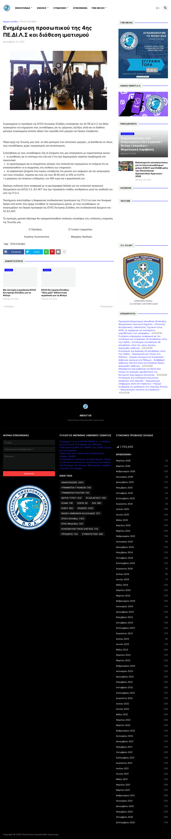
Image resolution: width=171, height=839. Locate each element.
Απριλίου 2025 (142, 525)
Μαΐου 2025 (142, 520)
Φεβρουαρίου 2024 (142, 600)
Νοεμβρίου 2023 (142, 617)
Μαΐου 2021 (142, 779)
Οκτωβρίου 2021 (142, 752)
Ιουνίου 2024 (142, 579)
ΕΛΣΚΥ (67, 508)
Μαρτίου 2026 (142, 466)
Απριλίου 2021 (142, 784)
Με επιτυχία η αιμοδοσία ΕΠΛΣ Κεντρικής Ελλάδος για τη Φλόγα (19, 293)
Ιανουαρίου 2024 (142, 606)
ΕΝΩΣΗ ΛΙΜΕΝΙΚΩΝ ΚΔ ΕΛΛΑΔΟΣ (80, 513)
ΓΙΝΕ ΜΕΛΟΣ (98, 8)
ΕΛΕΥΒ (82, 503)
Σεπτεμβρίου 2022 (142, 692)
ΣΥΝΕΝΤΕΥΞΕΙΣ (92, 534)
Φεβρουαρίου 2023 (142, 665)
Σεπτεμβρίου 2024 (142, 563)
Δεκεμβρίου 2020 (142, 806)
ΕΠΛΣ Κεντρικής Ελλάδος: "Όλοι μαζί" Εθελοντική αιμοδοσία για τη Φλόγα (55, 293)
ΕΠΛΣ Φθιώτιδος (72, 523)
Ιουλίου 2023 (142, 638)
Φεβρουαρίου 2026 (142, 471)
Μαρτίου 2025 (142, 530)
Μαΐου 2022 (142, 714)
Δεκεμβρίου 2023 (142, 611)
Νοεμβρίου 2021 (142, 746)
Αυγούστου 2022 (142, 698)
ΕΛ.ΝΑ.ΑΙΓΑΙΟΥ (96, 497)
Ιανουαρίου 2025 (142, 541)
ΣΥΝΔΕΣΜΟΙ (59, 8)
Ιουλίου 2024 (142, 574)
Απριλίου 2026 (142, 460)
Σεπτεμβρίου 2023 (142, 627)
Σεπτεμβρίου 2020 (142, 822)
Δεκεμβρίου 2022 (142, 676)
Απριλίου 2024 (142, 590)
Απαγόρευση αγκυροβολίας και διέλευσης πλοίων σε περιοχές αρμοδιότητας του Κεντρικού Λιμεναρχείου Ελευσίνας (139, 371)
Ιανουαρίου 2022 (142, 736)
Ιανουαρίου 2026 (142, 476)
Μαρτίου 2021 (142, 790)
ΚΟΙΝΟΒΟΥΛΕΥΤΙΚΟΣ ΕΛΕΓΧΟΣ (79, 528)
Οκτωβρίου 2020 (142, 817)
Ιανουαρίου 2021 (142, 800)
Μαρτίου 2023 (142, 660)
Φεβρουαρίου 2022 (142, 730)
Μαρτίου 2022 (142, 725)
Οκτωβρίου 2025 (142, 493)
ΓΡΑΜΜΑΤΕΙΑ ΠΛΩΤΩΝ (75, 492)
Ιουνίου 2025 (142, 514)
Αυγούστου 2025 (142, 503)
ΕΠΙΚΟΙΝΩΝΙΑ (80, 8)
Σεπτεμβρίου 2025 (142, 498)
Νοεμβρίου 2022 (142, 681)
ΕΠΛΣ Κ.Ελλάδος (28, 21)
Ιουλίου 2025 (142, 509)
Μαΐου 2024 (142, 584)
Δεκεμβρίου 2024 (142, 547)
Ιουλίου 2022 (142, 703)
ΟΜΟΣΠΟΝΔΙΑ (22, 8)
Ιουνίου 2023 (142, 644)
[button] (158, 8)
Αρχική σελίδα (10, 21)
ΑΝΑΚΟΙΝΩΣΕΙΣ (72, 482)
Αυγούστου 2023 (142, 633)
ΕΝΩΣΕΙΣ (41, 8)
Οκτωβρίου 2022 (142, 687)
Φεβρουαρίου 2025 (142, 536)
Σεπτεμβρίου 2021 (142, 757)
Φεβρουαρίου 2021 (142, 795)
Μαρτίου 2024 (142, 595)
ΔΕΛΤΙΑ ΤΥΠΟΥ (71, 497)
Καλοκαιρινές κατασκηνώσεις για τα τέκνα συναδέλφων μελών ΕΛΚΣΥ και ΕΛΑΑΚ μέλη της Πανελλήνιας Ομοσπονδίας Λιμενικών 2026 (151, 169)
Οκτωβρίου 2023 (142, 622)
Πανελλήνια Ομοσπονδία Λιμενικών (40, 834)
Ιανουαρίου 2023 (142, 671)
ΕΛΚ (96, 503)
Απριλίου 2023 (142, 654)
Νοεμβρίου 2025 (142, 487)
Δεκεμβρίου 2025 (142, 482)
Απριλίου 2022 (142, 719)
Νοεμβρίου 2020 (142, 811)
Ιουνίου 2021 (142, 773)
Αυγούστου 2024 (142, 568)
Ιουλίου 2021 (142, 768)
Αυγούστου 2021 (142, 763)
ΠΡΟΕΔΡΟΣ (69, 534)
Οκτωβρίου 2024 (142, 557)
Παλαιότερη (106, 306)
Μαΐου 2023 (142, 649)
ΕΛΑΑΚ (67, 503)
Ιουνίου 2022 (142, 708)
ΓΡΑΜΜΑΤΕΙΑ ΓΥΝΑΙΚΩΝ (76, 487)
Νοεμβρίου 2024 (142, 552)
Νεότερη (9, 306)
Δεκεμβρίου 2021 (142, 741)
